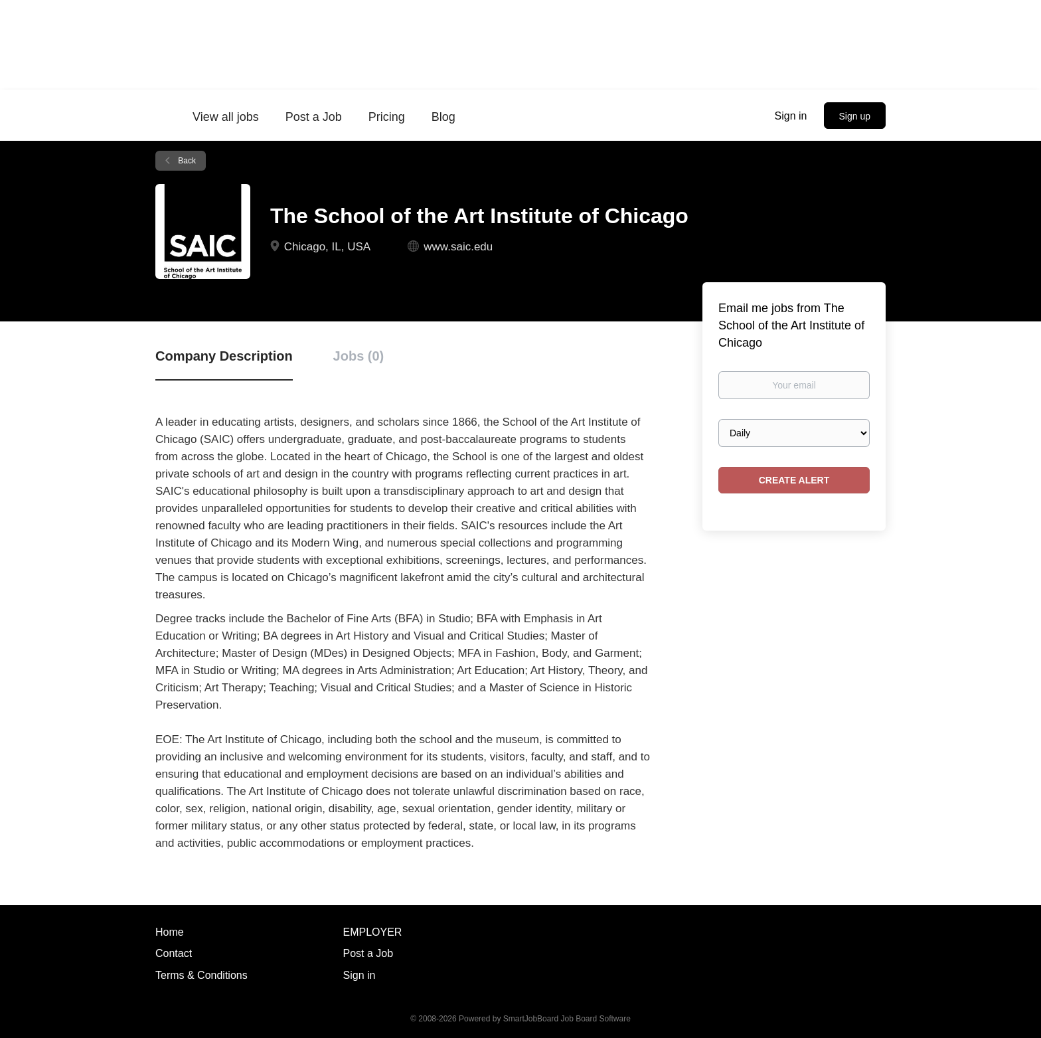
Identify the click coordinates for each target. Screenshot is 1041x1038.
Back (186, 160)
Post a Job (368, 953)
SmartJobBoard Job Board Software (567, 1018)
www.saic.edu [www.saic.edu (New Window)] (458, 246)
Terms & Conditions (201, 975)
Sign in (791, 116)
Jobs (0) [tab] (358, 356)
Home (169, 932)
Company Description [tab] (224, 356)
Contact (173, 953)
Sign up (854, 116)
